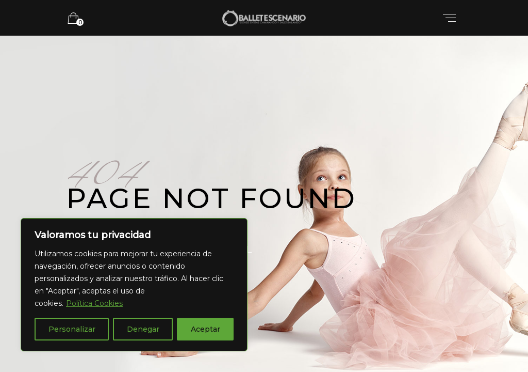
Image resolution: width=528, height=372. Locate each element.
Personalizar (71, 329)
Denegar (143, 329)
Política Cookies (94, 303)
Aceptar (205, 329)
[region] (134, 284)
